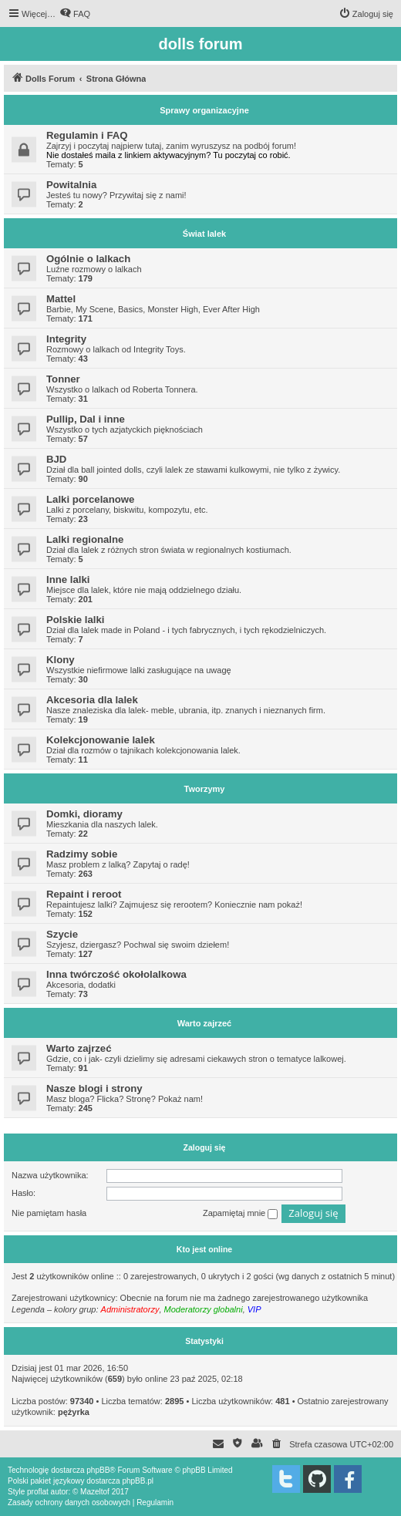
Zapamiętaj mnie (240, 1213)
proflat (38, 1491)
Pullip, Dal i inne (85, 419)
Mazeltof (95, 1491)
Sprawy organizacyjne (204, 110)
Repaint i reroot (83, 894)
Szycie (62, 934)
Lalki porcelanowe (90, 499)
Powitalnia (71, 184)
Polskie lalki (75, 619)
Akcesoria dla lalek (92, 700)
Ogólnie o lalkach (88, 258)
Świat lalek (204, 233)
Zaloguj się (205, 1147)
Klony (60, 659)
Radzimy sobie (81, 854)
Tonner (63, 379)
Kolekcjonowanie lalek (100, 740)
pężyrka (73, 1412)
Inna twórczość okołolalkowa (116, 974)
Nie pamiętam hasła (49, 1213)
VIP (254, 1309)
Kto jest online (204, 1249)
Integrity (66, 339)
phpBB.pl (137, 1481)
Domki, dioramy (84, 814)
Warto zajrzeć (204, 1023)
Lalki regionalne (84, 539)
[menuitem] (74, 14)
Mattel (61, 299)
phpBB (98, 1470)
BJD (56, 459)
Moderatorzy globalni (203, 1309)
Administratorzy (130, 1309)
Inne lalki (67, 579)
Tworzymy (204, 788)
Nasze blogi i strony (94, 1088)
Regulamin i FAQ (87, 135)
